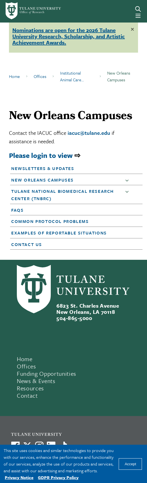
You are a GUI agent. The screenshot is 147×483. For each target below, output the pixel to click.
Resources (30, 388)
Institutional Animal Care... (72, 76)
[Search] (138, 9)
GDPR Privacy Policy (58, 477)
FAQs (17, 210)
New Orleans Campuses (42, 180)
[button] (70, 168)
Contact (27, 395)
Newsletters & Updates (42, 168)
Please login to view (41, 155)
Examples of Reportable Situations (59, 233)
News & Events (36, 381)
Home (14, 76)
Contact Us (26, 244)
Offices (40, 76)
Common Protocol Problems (50, 221)
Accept (130, 464)
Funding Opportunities (46, 373)
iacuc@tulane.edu (89, 133)
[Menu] (138, 15)
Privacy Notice (19, 477)
